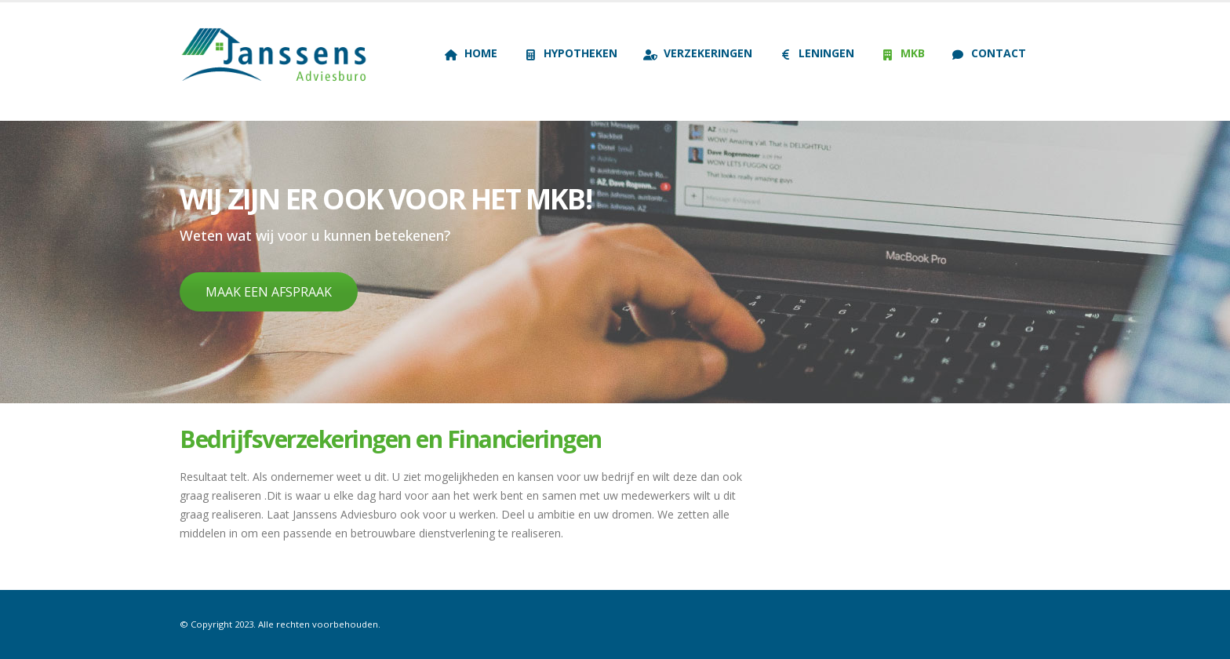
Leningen (816, 53)
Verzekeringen (697, 53)
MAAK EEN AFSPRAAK (269, 291)
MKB (902, 53)
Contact (988, 53)
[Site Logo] (278, 54)
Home (470, 53)
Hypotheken (570, 53)
